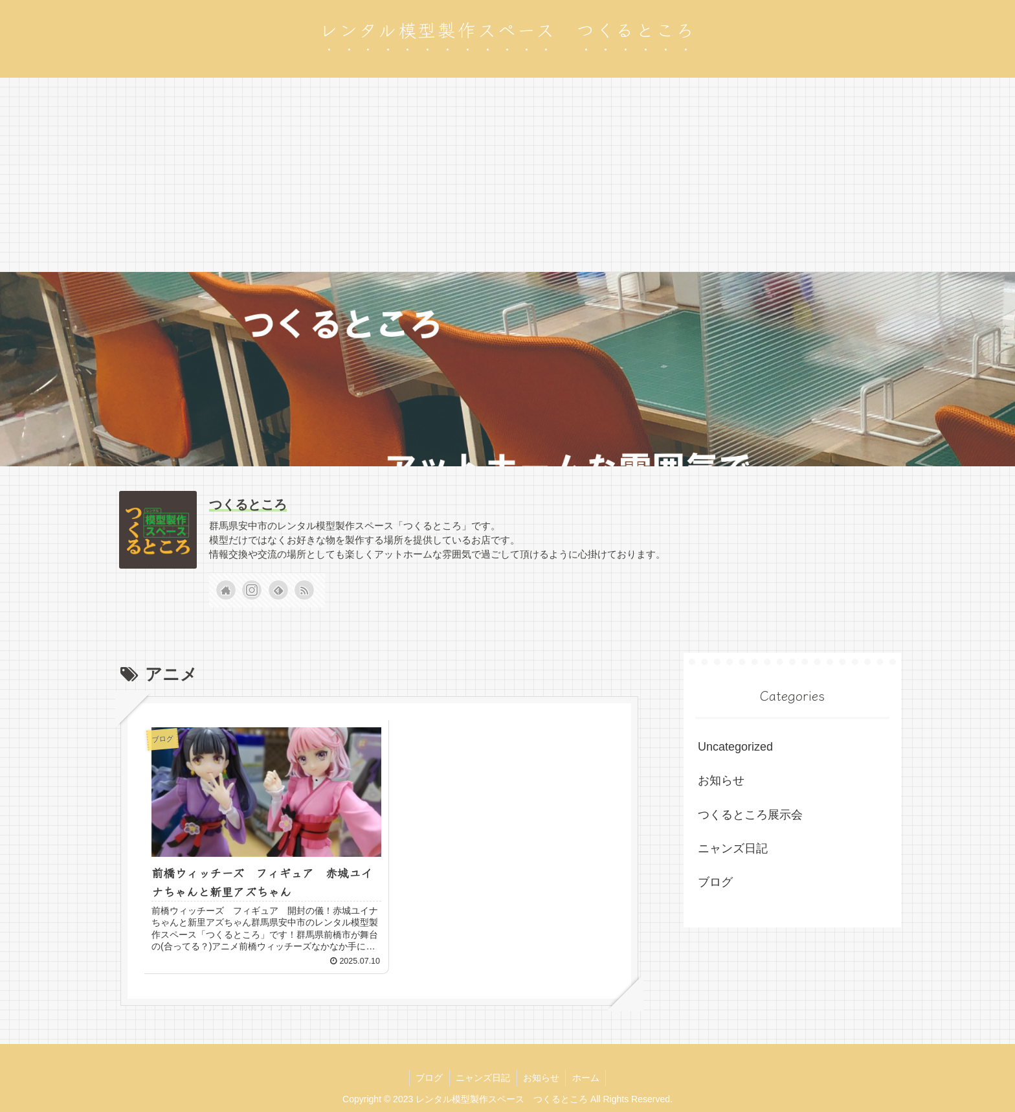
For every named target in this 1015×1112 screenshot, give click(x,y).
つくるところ (248, 504)
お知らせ (721, 780)
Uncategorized (735, 746)
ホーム (587, 1072)
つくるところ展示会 (750, 814)
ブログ (715, 882)
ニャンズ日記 (733, 848)
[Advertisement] (507, 175)
